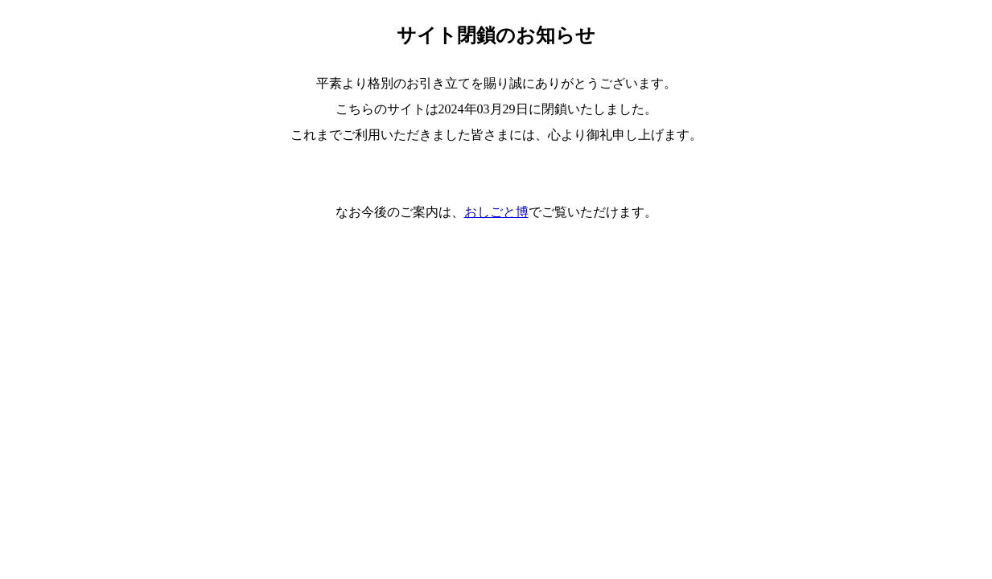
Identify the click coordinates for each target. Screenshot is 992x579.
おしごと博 (496, 212)
